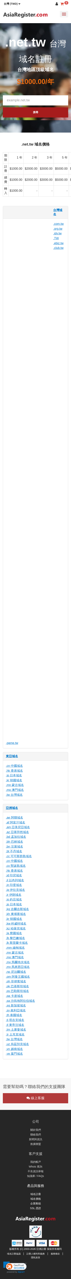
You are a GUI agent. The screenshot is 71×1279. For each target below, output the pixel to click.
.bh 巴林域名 (14, 841)
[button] (12, 3)
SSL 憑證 (35, 1208)
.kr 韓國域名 (14, 780)
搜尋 (35, 112)
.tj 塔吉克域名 (15, 1020)
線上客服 (35, 1098)
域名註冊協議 (14, 1253)
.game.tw (12, 743)
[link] (15, 1267)
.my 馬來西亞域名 (18, 966)
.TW (56, 238)
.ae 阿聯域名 (14, 817)
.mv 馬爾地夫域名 (18, 962)
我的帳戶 (35, 1161)
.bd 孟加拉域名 (16, 836)
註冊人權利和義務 (36, 1253)
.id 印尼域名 (14, 875)
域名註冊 (35, 1194)
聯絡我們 (35, 1134)
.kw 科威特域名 (16, 923)
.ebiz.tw (58, 243)
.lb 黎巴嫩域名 (15, 938)
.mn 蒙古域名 (15, 785)
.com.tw (58, 223)
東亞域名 (12, 756)
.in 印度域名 (14, 885)
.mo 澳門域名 (15, 789)
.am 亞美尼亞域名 (18, 827)
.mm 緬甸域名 (15, 947)
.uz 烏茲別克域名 (17, 1044)
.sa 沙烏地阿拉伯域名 (20, 1000)
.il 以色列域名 (15, 880)
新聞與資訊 (35, 1139)
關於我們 (35, 1129)
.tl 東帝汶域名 (15, 1024)
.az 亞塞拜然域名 (17, 832)
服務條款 (55, 1253)
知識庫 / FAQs (35, 1176)
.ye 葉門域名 (14, 1053)
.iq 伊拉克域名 (15, 889)
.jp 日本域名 (14, 775)
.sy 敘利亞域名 (16, 1010)
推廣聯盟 (35, 1143)
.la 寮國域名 (14, 933)
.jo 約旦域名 (14, 899)
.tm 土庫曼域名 (16, 1029)
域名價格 (35, 1198)
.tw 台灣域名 (14, 794)
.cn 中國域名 (14, 765)
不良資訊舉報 (36, 1171)
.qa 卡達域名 (14, 995)
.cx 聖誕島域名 (16, 865)
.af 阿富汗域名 (15, 822)
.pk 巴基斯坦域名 (17, 986)
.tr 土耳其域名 (15, 1034)
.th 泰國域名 (14, 1015)
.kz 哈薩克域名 (16, 928)
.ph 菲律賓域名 (16, 981)
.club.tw (58, 248)
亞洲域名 (12, 808)
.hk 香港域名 (14, 770)
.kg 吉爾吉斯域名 (17, 909)
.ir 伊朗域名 (13, 894)
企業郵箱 (35, 1203)
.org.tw (57, 228)
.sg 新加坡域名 (16, 1005)
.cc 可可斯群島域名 (19, 856)
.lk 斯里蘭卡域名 (17, 942)
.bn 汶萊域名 (14, 846)
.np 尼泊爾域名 (16, 971)
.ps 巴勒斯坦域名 (17, 991)
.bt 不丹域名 (14, 851)
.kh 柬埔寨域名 (16, 914)
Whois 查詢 (35, 1166)
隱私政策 (35, 1257)
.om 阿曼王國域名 (18, 976)
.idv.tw (57, 233)
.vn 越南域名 (14, 1049)
